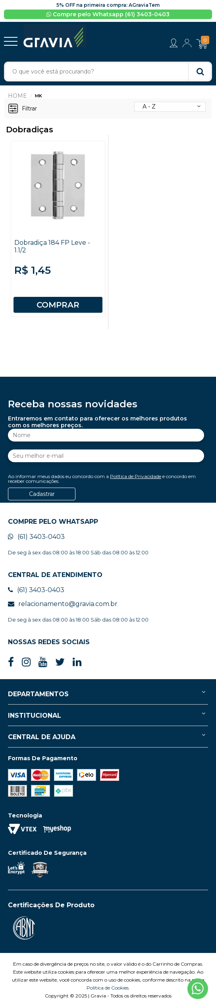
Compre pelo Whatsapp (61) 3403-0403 (108, 14)
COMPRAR (58, 305)
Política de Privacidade (135, 476)
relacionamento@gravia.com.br (63, 604)
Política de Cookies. (108, 988)
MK (38, 96)
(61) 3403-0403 (36, 536)
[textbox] (108, 71)
